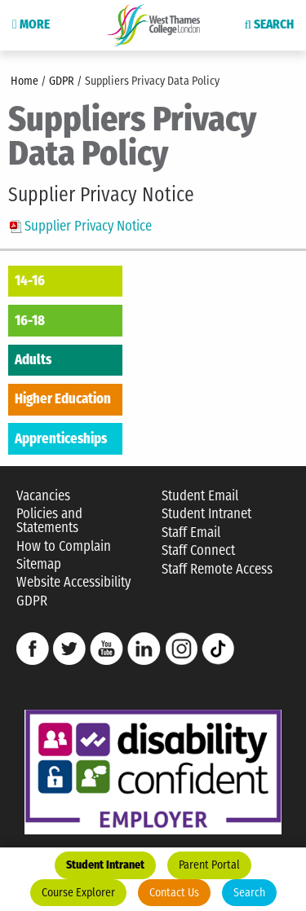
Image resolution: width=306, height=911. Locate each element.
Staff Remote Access (217, 569)
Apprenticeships (61, 438)
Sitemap (38, 564)
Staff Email (191, 532)
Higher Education (63, 398)
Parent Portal (209, 865)
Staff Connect (198, 550)
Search (249, 893)
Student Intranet (105, 865)
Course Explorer (78, 893)
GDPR (31, 601)
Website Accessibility (73, 582)
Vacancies (43, 496)
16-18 (30, 320)
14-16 (30, 280)
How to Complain (63, 546)
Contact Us (174, 893)
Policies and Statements (49, 521)
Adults (33, 359)
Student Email (200, 496)
